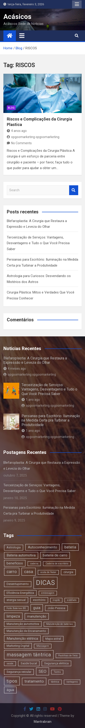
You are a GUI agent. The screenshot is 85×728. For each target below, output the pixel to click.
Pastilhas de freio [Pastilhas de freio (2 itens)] (68, 655)
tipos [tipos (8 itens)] (12, 681)
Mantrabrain (42, 722)
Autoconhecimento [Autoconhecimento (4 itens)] (42, 547)
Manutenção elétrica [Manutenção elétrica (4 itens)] (22, 638)
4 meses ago (14, 368)
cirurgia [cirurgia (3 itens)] (68, 572)
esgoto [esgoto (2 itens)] (56, 600)
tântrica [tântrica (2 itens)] (55, 681)
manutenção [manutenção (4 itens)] (36, 616)
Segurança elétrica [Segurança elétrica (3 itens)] (56, 663)
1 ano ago (31, 399)
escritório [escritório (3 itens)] (39, 600)
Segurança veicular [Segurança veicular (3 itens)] (19, 671)
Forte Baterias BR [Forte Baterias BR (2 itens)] (16, 608)
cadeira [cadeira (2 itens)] (34, 563)
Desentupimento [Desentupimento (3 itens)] (18, 584)
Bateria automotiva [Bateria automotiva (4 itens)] (21, 555)
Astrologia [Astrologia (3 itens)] (14, 547)
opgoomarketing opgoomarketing (33, 137)
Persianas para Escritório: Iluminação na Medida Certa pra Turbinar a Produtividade (51, 420)
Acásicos (17, 17)
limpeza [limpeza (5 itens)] (13, 616)
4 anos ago (17, 131)
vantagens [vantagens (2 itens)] (72, 681)
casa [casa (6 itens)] (28, 571)
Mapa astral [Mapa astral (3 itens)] (53, 638)
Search (73, 190)
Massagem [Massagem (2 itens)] (42, 645)
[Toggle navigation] (22, 35)
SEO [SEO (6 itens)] (42, 671)
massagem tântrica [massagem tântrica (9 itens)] (29, 654)
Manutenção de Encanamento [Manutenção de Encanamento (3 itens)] (26, 631)
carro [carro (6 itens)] (12, 571)
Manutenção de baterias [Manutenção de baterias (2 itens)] (59, 624)
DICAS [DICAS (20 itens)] (45, 583)
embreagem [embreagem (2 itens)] (47, 593)
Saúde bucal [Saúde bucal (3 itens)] (29, 663)
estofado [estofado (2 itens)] (71, 600)
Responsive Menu (77, 4)
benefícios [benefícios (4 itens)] (15, 563)
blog (11, 107)
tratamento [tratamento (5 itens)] (34, 681)
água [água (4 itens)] (10, 690)
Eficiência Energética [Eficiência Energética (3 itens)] (20, 592)
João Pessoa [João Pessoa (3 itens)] (56, 608)
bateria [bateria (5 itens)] (70, 547)
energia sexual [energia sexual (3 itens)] (16, 600)
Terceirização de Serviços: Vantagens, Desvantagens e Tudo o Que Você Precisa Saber (38, 243)
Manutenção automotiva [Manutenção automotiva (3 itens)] (23, 624)
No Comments (21, 143)
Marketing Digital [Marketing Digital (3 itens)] (18, 645)
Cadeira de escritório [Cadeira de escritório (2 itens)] (57, 563)
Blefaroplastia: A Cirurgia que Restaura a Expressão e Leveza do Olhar (35, 360)
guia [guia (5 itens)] (36, 607)
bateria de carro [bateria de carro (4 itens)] (55, 555)
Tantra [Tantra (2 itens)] (57, 671)
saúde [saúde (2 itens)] (10, 663)
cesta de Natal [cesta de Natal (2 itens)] (48, 572)
